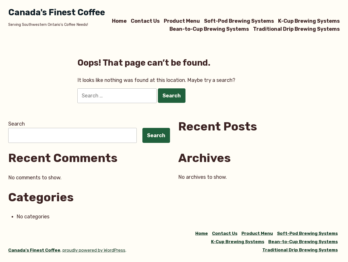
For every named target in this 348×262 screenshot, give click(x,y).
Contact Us (145, 21)
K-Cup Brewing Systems (309, 21)
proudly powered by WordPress (93, 250)
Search (16, 124)
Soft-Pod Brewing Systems (239, 21)
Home (119, 21)
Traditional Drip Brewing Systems (296, 29)
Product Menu (182, 21)
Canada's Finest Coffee (56, 12)
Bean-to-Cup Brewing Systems (209, 29)
